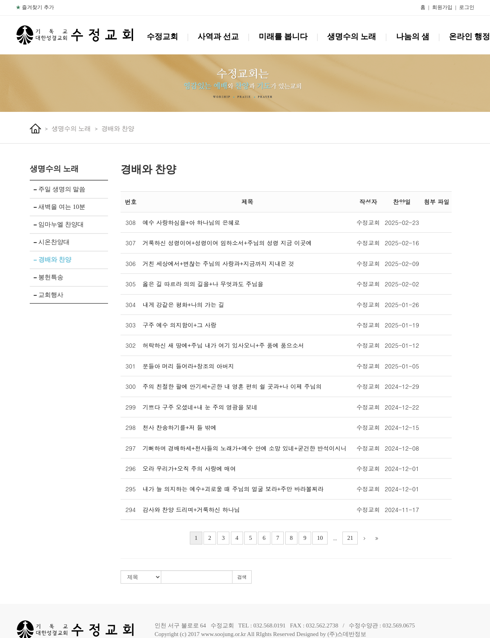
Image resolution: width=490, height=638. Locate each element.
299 (131, 407)
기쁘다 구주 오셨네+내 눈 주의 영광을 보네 (200, 407)
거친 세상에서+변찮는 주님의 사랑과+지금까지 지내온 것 (218, 263)
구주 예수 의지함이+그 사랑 (179, 325)
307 (131, 243)
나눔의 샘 (412, 36)
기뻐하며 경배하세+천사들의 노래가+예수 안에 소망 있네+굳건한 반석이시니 (244, 448)
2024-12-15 (402, 427)
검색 (242, 577)
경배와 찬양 (117, 128)
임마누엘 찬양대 (59, 224)
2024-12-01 (402, 468)
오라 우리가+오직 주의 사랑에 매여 (189, 468)
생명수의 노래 (351, 36)
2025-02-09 (402, 263)
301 (131, 366)
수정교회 (162, 36)
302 (131, 345)
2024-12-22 (402, 407)
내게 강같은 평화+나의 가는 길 (183, 304)
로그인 (466, 7)
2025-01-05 (402, 366)
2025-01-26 (402, 304)
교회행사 (48, 294)
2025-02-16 (402, 243)
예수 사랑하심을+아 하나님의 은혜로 (191, 222)
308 (131, 222)
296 (131, 468)
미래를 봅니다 (283, 36)
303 (131, 325)
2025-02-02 (402, 284)
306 (131, 263)
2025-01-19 (402, 325)
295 (131, 489)
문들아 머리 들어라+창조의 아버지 (188, 366)
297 (131, 448)
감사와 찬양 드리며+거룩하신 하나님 (191, 509)
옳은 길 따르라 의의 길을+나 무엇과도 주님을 (202, 284)
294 (131, 509)
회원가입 (442, 7)
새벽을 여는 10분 (59, 206)
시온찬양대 (52, 242)
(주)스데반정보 (346, 634)
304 (131, 304)
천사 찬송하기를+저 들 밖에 (179, 427)
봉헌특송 (48, 277)
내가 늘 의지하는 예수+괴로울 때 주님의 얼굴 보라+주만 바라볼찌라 (233, 489)
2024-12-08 (402, 448)
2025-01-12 (402, 345)
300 (131, 386)
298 (131, 427)
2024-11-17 (402, 509)
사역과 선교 (218, 36)
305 (131, 284)
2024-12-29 (402, 386)
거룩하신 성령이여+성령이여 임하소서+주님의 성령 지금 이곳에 (227, 243)
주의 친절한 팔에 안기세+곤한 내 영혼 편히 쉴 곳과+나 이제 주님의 (232, 386)
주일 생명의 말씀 (59, 189)
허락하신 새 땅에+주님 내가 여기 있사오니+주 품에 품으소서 (223, 345)
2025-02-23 (402, 222)
